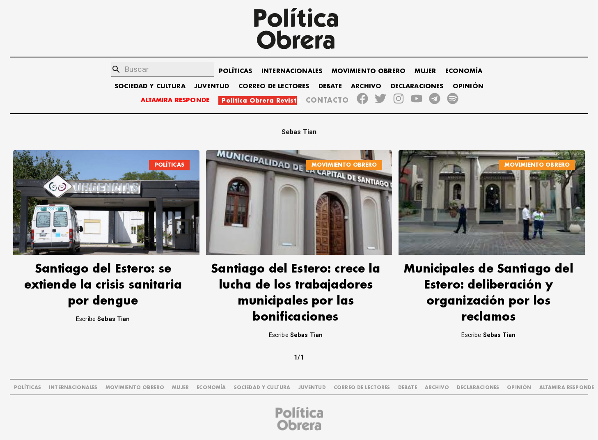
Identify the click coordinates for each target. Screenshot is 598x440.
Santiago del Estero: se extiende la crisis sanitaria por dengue (103, 285)
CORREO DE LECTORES (273, 86)
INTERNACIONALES (291, 71)
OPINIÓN (468, 86)
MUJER (425, 71)
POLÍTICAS (235, 71)
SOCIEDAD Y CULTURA (150, 86)
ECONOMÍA (463, 71)
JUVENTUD (212, 86)
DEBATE (330, 86)
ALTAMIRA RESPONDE (175, 100)
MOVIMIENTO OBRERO (369, 71)
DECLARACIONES (417, 86)
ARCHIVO (366, 86)
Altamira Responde (566, 387)
